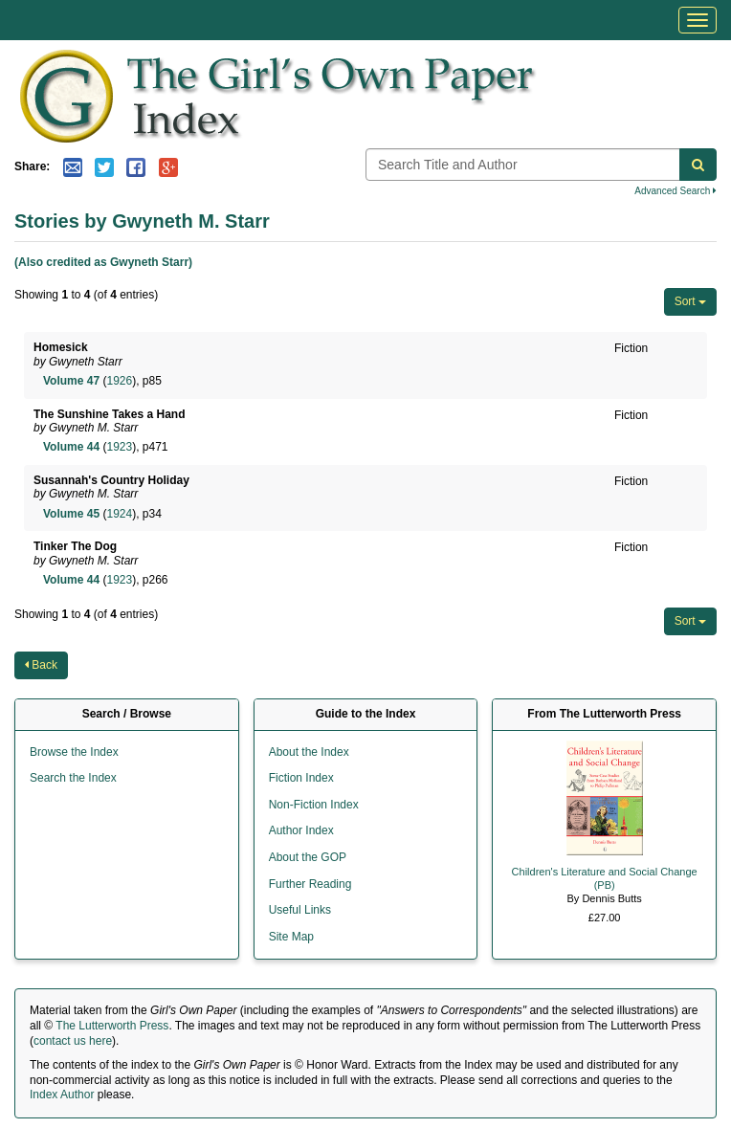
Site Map (291, 936)
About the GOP (307, 857)
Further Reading (310, 884)
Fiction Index (301, 778)
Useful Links (300, 910)
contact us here (72, 1041)
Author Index (301, 830)
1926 (119, 380)
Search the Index (73, 778)
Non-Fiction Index (314, 804)
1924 (119, 513)
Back (41, 665)
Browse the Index (74, 752)
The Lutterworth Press (111, 1025)
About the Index (309, 752)
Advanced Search (675, 191)
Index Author (62, 1094)
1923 (119, 446)
